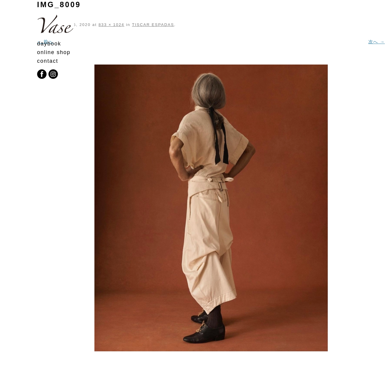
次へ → (376, 41)
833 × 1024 (111, 24)
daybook (49, 44)
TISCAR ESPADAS (153, 24)
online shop (54, 52)
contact (47, 61)
